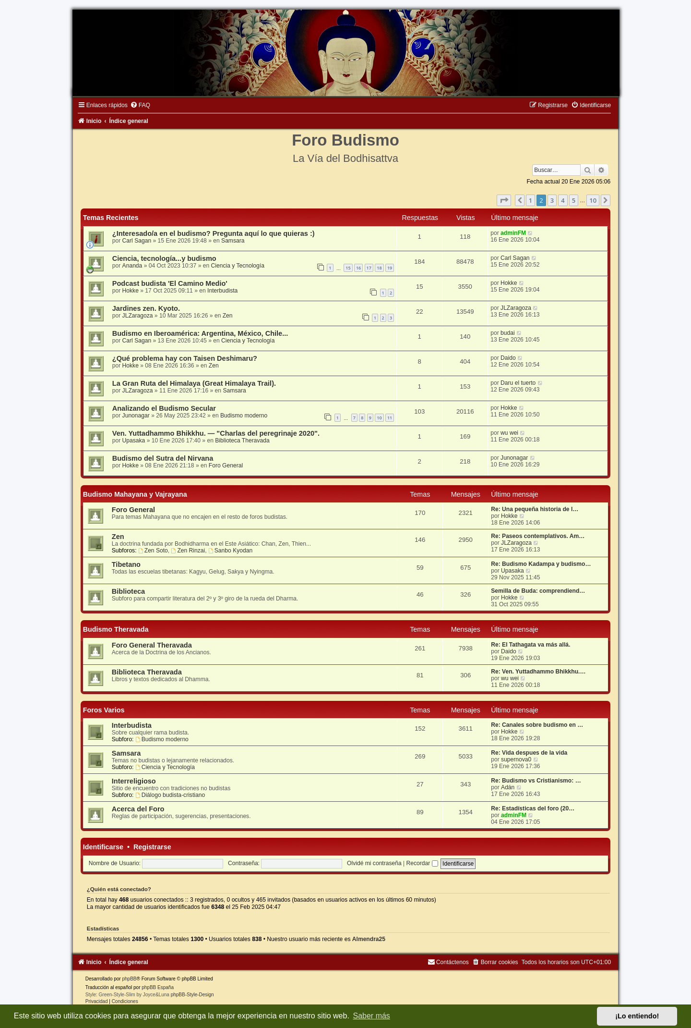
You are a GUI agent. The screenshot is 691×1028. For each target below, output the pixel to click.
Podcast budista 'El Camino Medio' (169, 283)
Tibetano (126, 564)
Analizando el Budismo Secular (164, 408)
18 (379, 268)
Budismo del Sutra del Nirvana (163, 458)
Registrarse (152, 847)
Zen (228, 315)
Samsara (232, 240)
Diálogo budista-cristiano (170, 795)
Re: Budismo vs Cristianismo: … (536, 780)
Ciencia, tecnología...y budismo (164, 258)
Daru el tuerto (518, 382)
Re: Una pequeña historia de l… (534, 509)
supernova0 (516, 759)
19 (389, 268)
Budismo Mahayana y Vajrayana (135, 494)
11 (389, 418)
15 (348, 268)
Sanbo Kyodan (230, 550)
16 (358, 268)
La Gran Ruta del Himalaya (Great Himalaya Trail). (194, 383)
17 (369, 268)
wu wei (509, 432)
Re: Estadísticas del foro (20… (532, 808)
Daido (508, 358)
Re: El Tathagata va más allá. (530, 644)
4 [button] (562, 200)
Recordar (422, 863)
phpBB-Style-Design (192, 994)
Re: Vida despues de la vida (529, 752)
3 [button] (552, 200)
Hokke (130, 290)
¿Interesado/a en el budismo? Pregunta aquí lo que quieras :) (213, 233)
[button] (504, 200)
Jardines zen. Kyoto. (146, 308)
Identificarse (103, 847)
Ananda (132, 265)
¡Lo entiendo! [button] (637, 1016)
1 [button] (530, 200)
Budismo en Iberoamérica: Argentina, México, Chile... (200, 333)
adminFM (513, 233)
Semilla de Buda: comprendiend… (538, 590)
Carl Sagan (137, 240)
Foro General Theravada (152, 645)
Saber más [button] (371, 1016)
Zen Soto (153, 550)
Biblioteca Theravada (242, 440)
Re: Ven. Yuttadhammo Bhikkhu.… (538, 671)
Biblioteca (128, 591)
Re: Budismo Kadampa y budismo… (541, 564)
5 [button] (573, 200)
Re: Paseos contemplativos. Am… (537, 536)
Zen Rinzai (188, 550)
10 (379, 418)
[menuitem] (140, 105)
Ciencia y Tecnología (237, 265)
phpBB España (158, 987)
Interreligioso (134, 781)
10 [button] (592, 200)
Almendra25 (368, 939)
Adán (507, 787)
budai (507, 333)
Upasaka (133, 440)
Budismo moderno (243, 415)
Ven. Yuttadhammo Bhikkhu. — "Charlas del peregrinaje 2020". (216, 433)
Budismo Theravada (116, 629)
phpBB (129, 978)
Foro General (226, 465)
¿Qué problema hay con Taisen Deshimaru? (184, 358)
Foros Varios (104, 710)
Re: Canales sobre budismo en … (537, 725)
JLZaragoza (137, 315)
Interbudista (222, 290)
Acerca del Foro (138, 809)
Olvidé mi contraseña (374, 863)
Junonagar (136, 415)
